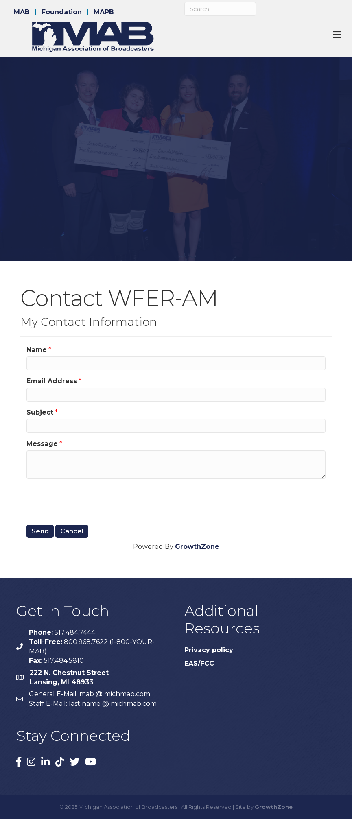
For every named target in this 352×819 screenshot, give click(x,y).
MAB (22, 12)
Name (36, 350)
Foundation (62, 12)
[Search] (220, 9)
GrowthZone (197, 546)
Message (42, 444)
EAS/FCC (199, 663)
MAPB (104, 12)
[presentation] (88, 501)
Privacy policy (208, 650)
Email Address (51, 381)
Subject (39, 412)
